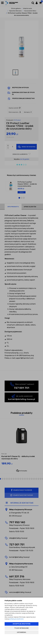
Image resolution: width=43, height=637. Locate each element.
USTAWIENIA (21, 632)
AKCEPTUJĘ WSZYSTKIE (21, 624)
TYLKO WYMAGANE (21, 628)
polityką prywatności (16, 619)
